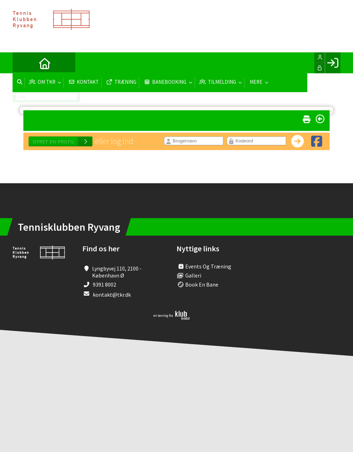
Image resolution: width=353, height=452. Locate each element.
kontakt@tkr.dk (112, 294)
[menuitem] (23, 62)
